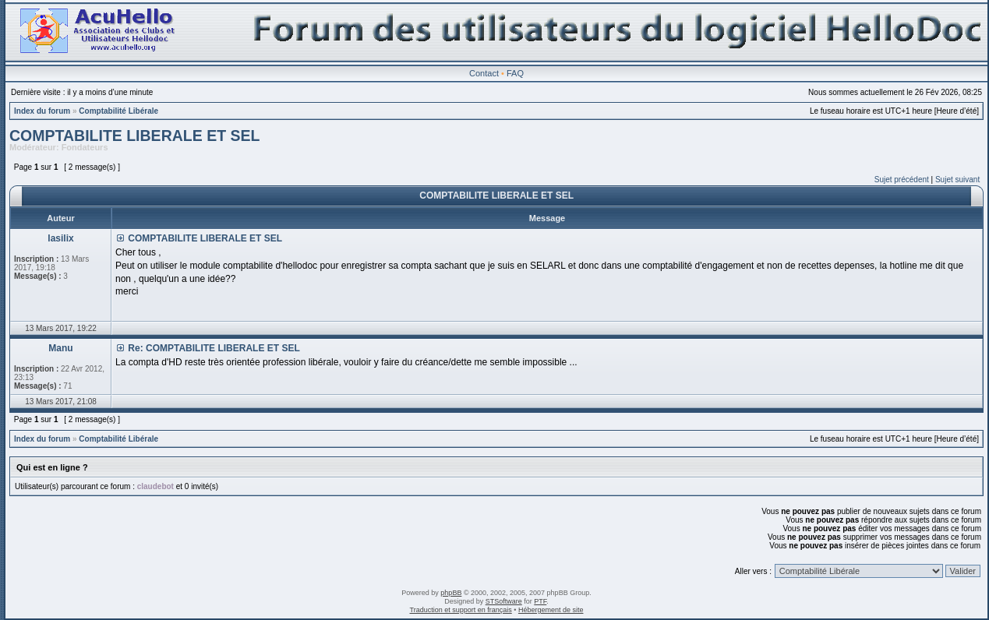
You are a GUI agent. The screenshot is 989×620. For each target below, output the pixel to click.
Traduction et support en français (461, 610)
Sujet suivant (957, 179)
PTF (540, 601)
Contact (484, 73)
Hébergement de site (551, 610)
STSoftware (504, 601)
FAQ (515, 73)
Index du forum (42, 111)
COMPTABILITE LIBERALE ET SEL (134, 135)
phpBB (450, 593)
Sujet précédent (901, 179)
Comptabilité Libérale (118, 111)
